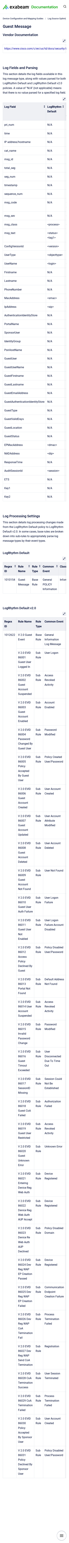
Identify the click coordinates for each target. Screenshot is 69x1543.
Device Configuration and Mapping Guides (23, 18)
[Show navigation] (61, 1535)
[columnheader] (24, 112)
